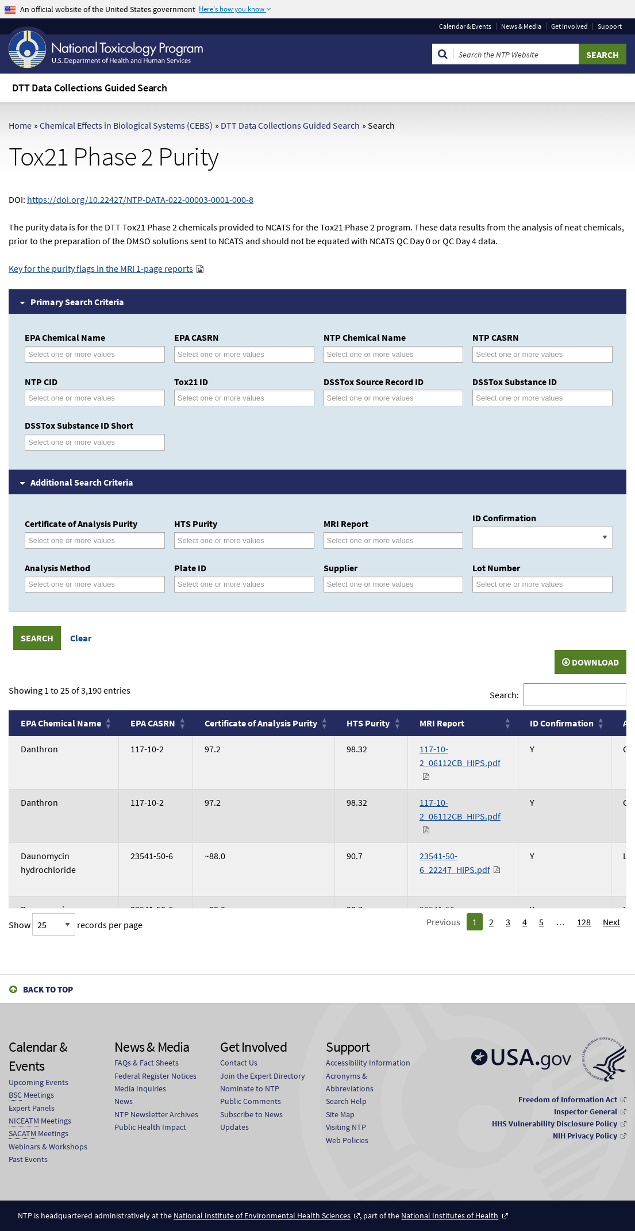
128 (584, 922)
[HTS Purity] (228, 540)
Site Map (340, 1114)
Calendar (465, 26)
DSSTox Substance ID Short (79, 425)
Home (20, 125)
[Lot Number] (526, 584)
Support (610, 26)
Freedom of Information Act (567, 1099)
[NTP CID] (78, 398)
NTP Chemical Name (365, 337)
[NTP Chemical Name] (377, 354)
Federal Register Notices (155, 1076)
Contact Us (238, 1062)
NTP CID (41, 381)
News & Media (521, 26)
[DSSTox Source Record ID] (377, 398)
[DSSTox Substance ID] (526, 398)
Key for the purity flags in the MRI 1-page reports (101, 268)
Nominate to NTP (249, 1088)
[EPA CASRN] (228, 354)
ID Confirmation (504, 518)
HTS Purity (195, 523)
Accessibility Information (368, 1062)
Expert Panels (32, 1108)
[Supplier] (377, 584)
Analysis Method (57, 568)
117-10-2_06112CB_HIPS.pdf (460, 755)
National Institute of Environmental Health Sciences (262, 1215)
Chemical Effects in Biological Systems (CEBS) (126, 125)
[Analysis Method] (78, 584)
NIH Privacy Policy (585, 1135)
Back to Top (48, 989)
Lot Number (496, 568)
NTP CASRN (495, 337)
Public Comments (250, 1101)
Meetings (31, 1095)
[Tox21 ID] (228, 398)
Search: (504, 695)
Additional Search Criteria (81, 482)
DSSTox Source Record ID (374, 381)
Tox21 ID (191, 381)
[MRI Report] (377, 540)
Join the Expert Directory (262, 1076)
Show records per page (76, 924)
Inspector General (585, 1111)
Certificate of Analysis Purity (81, 523)
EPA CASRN (196, 337)
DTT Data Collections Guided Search (290, 125)
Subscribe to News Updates (251, 1120)
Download (590, 662)
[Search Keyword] (516, 54)
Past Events (28, 1159)
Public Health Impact (150, 1127)
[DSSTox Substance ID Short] (78, 442)
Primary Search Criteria (77, 301)
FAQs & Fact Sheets (146, 1062)
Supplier (340, 568)
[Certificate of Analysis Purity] (78, 540)
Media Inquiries (140, 1088)
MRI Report (346, 523)
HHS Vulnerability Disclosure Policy (554, 1123)
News (123, 1101)
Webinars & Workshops (48, 1146)
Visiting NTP (346, 1127)
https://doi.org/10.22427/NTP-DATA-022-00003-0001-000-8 (140, 199)
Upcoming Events (38, 1082)
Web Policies (347, 1140)
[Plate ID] (228, 584)
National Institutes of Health (449, 1215)
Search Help (346, 1101)
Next (611, 922)
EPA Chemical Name (65, 337)
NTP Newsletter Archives (156, 1114)
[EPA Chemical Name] (78, 354)
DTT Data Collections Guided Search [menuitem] (89, 87)
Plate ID (190, 568)
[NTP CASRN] (526, 354)
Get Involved (569, 26)
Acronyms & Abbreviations (350, 1082)
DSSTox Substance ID (514, 381)
